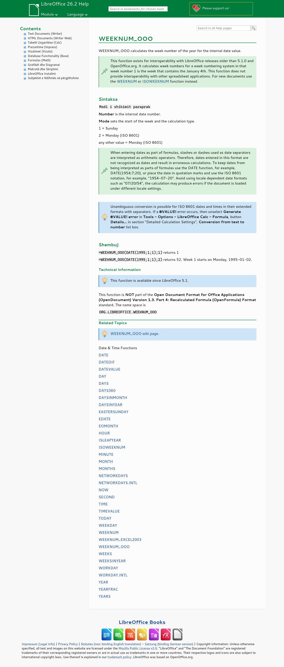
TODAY (105, 518)
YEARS (104, 596)
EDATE (105, 418)
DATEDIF (107, 362)
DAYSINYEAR (110, 404)
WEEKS (105, 553)
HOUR (104, 433)
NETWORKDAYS (113, 475)
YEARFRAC (108, 589)
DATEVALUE (109, 369)
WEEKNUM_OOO (114, 546)
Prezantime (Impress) (42, 47)
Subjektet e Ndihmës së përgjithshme (53, 78)
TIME (103, 504)
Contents (30, 28)
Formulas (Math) (39, 60)
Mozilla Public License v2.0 (138, 648)
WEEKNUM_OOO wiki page (134, 333)
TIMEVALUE (109, 511)
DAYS (103, 383)
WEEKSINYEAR (112, 560)
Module (47, 14)
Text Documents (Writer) (45, 34)
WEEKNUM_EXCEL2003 (120, 539)
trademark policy (119, 657)
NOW (103, 489)
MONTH (106, 461)
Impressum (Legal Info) (38, 644)
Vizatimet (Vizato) (40, 51)
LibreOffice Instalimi (42, 74)
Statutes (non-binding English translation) (111, 644)
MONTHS (107, 468)
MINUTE (106, 454)
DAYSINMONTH (113, 397)
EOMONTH (108, 425)
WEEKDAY (108, 525)
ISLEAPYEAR (110, 440)
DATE (103, 354)
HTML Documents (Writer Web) (50, 38)
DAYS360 (107, 390)
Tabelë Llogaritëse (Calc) (45, 42)
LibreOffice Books (142, 621)
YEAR (103, 582)
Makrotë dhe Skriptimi (43, 69)
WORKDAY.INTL (113, 574)
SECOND (107, 496)
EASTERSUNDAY (113, 411)
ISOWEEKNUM (155, 81)
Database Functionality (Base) (48, 56)
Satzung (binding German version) (169, 644)
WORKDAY (108, 567)
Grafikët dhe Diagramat (44, 65)
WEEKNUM (127, 81)
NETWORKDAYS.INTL (118, 482)
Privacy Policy (68, 644)
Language (75, 14)
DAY (102, 376)
